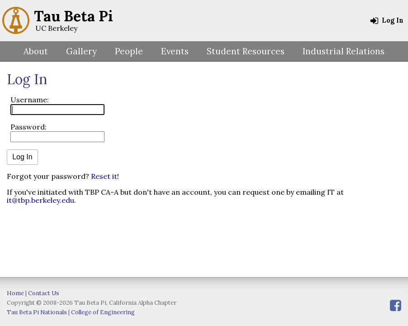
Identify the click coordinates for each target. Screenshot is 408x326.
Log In (386, 20)
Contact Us (43, 293)
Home (15, 293)
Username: (29, 99)
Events (175, 51)
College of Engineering (103, 312)
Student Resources (246, 51)
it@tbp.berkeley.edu (40, 200)
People (129, 51)
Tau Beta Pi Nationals (37, 312)
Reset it (104, 176)
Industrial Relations (343, 51)
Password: (28, 126)
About (36, 51)
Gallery (81, 51)
